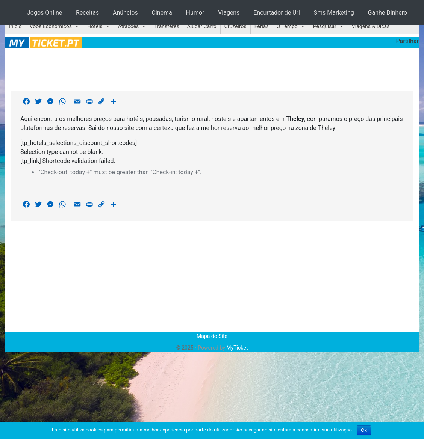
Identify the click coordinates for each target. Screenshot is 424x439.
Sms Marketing (334, 12)
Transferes (166, 26)
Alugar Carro (202, 26)
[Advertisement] (212, 68)
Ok (363, 430)
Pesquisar (324, 26)
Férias (261, 26)
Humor (195, 12)
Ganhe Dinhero (387, 12)
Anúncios (125, 12)
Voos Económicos (51, 26)
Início (15, 26)
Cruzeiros (235, 26)
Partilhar (407, 41)
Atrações (128, 26)
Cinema (161, 12)
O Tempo (287, 26)
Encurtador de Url (276, 12)
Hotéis (95, 26)
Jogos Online (44, 12)
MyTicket (237, 348)
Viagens (228, 12)
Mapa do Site (212, 336)
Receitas (87, 12)
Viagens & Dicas (371, 26)
